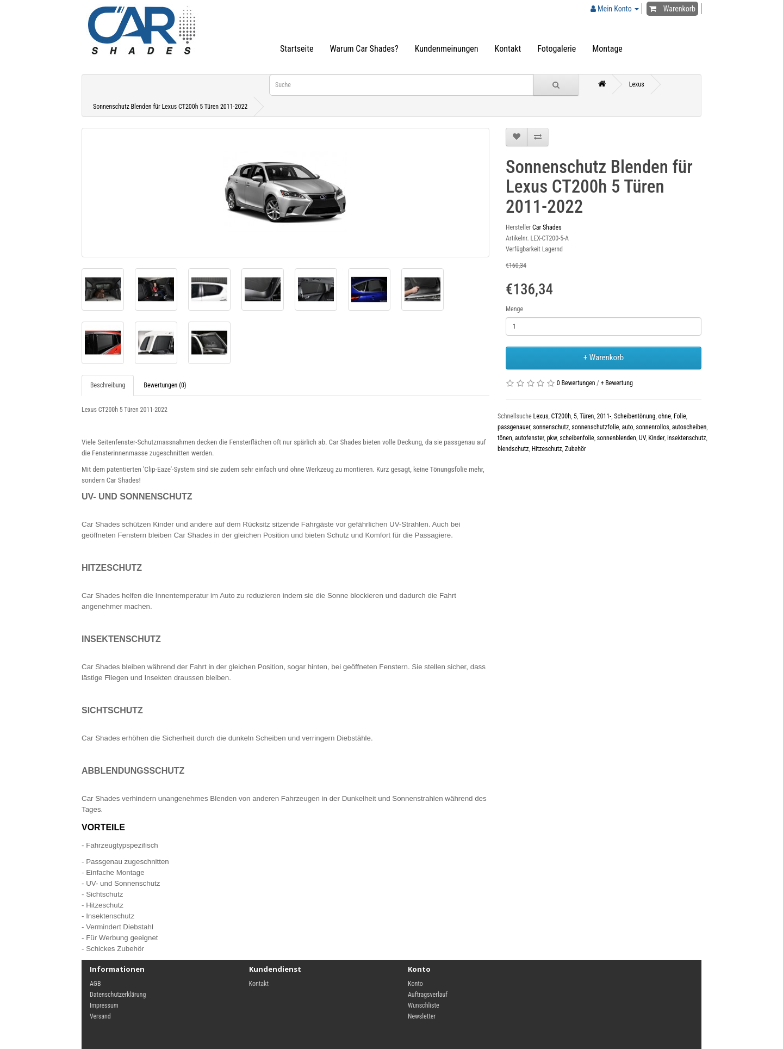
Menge (514, 309)
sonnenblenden (616, 438)
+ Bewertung (617, 383)
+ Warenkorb (603, 357)
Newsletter (422, 1016)
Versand (100, 1016)
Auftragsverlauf (428, 994)
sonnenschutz (551, 427)
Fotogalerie (556, 49)
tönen (505, 438)
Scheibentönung (634, 416)
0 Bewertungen (576, 383)
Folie (680, 416)
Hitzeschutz (547, 449)
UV (642, 438)
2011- (604, 416)
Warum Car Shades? (364, 49)
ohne (664, 416)
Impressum (104, 1005)
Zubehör (575, 449)
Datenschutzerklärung (118, 994)
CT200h (561, 416)
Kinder (656, 438)
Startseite (296, 49)
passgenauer (514, 427)
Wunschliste (423, 1005)
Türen (587, 416)
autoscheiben (689, 427)
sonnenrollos (652, 427)
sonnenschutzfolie (595, 427)
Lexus (636, 84)
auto (627, 427)
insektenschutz (686, 438)
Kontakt (508, 49)
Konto (415, 984)
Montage (607, 49)
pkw (552, 438)
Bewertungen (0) (165, 385)
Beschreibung (107, 385)
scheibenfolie (577, 438)
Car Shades (547, 227)
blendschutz (513, 449)
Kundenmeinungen (446, 49)
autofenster (529, 438)
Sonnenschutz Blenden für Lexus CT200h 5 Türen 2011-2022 (170, 106)
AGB (95, 984)
